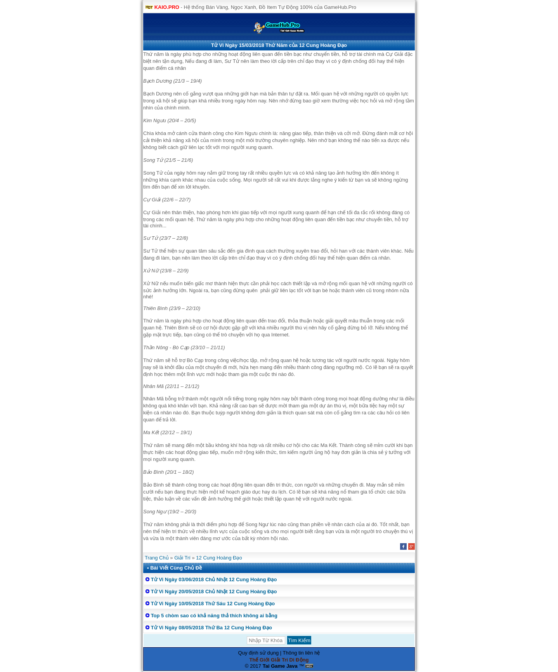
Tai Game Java (280, 666)
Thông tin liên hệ (301, 653)
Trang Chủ (157, 558)
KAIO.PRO (166, 7)
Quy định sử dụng (258, 653)
